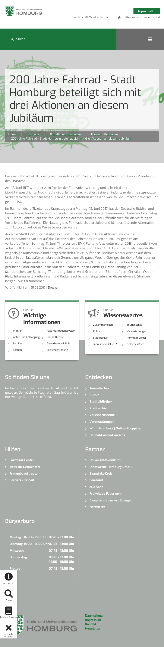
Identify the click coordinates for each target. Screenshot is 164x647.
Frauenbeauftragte (23, 473)
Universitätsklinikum (105, 460)
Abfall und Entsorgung (26, 337)
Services (18, 343)
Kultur (96, 331)
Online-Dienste (55, 337)
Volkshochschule (102, 415)
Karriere (17, 350)
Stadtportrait (100, 337)
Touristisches (134, 324)
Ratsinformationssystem (61, 330)
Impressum (93, 620)
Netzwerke (97, 507)
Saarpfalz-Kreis (101, 473)
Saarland (96, 480)
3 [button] (122, 18)
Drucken (53, 288)
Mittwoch (17, 551)
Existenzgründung (57, 350)
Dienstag (16, 544)
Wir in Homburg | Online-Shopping (115, 428)
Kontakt (90, 624)
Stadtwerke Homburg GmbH (110, 467)
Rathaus (33, 134)
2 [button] (116, 18)
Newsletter (93, 629)
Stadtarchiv (98, 408)
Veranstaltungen (136, 331)
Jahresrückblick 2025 (106, 344)
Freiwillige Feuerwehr (105, 493)
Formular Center (136, 337)
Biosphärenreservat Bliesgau (110, 500)
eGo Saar (96, 487)
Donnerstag (18, 557)
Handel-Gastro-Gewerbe (107, 435)
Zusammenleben (103, 324)
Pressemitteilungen (104, 134)
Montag (15, 537)
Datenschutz (93, 616)
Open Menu (150, 39)
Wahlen (17, 330)
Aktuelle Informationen (65, 134)
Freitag (15, 568)
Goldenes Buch (135, 344)
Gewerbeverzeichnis (58, 343)
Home (12, 134)
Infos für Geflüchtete (25, 467)
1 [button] (110, 18)
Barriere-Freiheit (21, 480)
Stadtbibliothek (100, 401)
